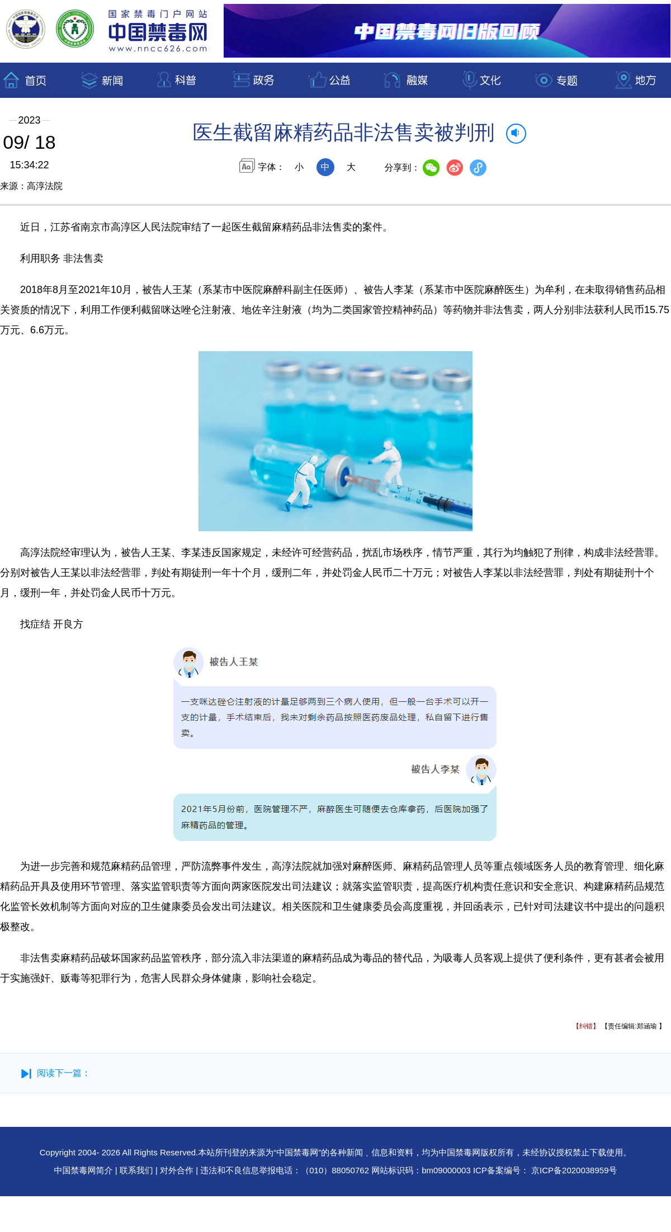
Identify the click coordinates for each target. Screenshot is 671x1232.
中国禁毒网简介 (84, 1170)
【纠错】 (586, 1026)
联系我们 (136, 1170)
